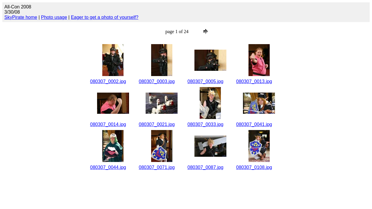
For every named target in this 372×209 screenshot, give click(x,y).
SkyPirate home (20, 17)
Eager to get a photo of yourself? (104, 17)
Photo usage (54, 17)
